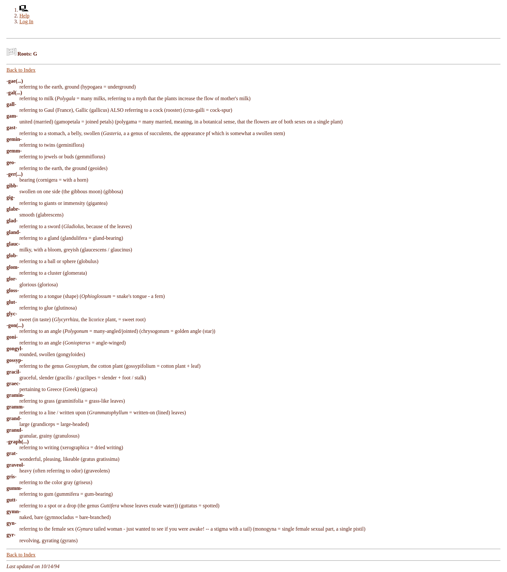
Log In (26, 21)
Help (24, 15)
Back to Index (21, 70)
